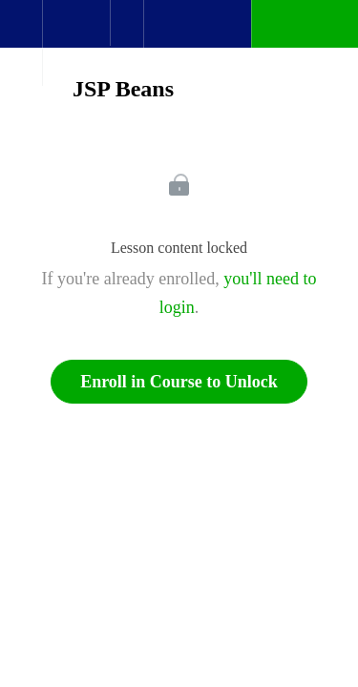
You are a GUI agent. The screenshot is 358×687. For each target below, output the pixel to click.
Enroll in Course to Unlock (179, 381)
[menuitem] (76, 43)
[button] (21, 33)
